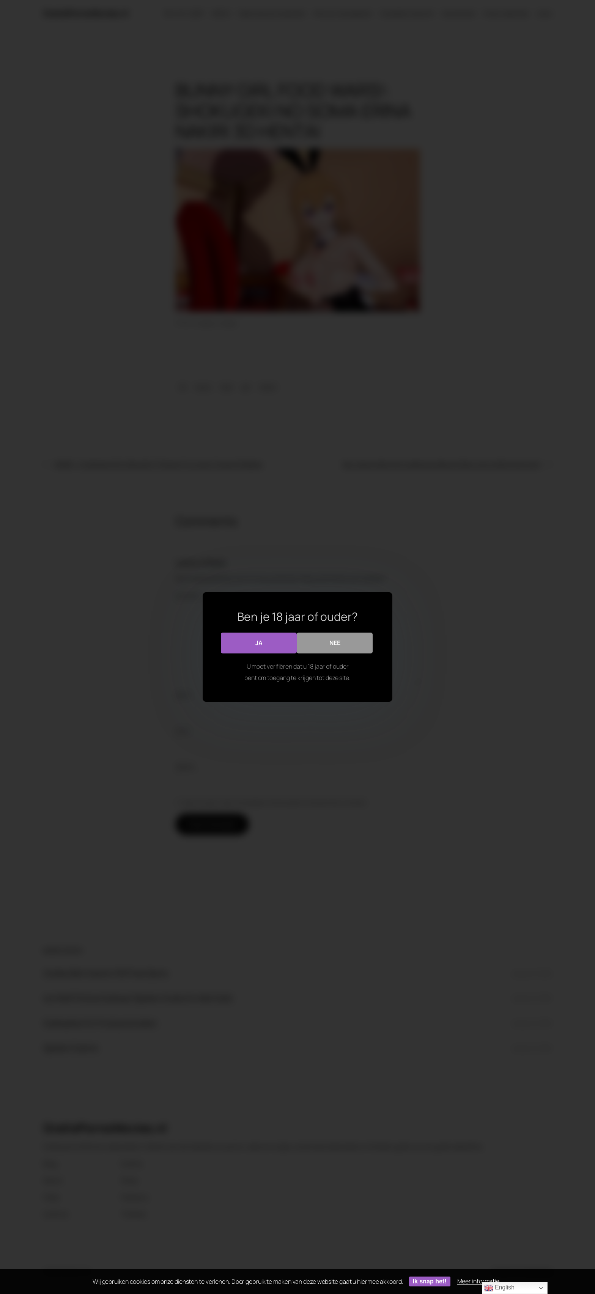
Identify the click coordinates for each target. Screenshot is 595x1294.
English (499, 1287)
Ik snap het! (430, 1281)
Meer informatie (478, 1281)
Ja (259, 643)
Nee (334, 643)
